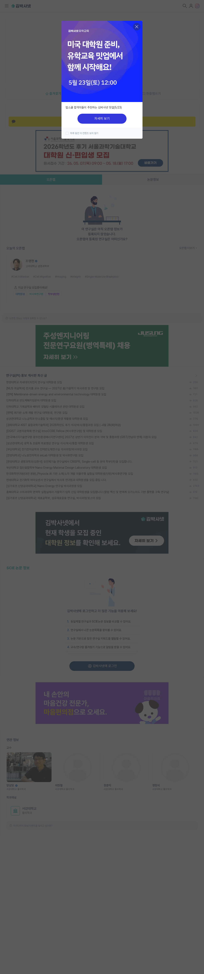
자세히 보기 (102, 119)
